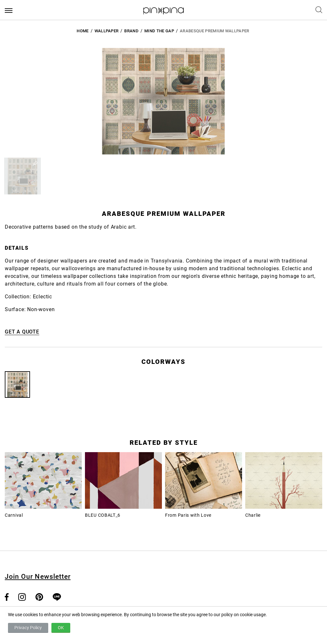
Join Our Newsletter (38, 576)
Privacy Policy (28, 627)
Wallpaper (107, 30)
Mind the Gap (159, 30)
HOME (82, 30)
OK (61, 627)
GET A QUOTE (22, 332)
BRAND (131, 30)
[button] (22, 176)
